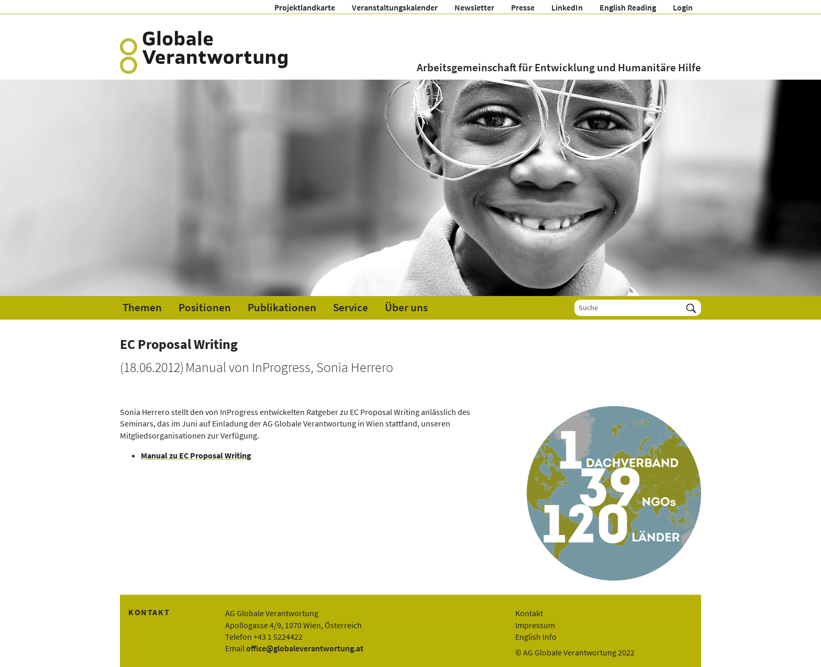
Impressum (535, 625)
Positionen (205, 307)
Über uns (406, 307)
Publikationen (282, 307)
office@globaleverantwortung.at (304, 648)
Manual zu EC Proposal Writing (196, 455)
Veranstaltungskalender (395, 7)
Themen (142, 307)
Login (683, 7)
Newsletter (474, 7)
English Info (536, 636)
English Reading (628, 7)
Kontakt (529, 613)
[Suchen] (691, 308)
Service (350, 307)
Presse (523, 7)
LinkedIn (567, 7)
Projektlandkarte (304, 7)
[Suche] (628, 308)
